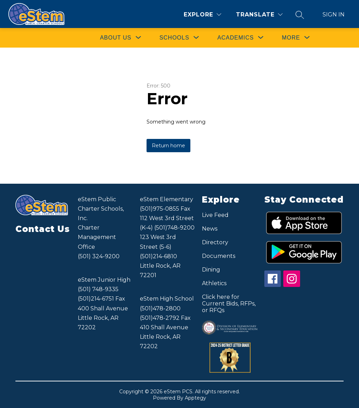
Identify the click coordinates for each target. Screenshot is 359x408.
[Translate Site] (259, 14)
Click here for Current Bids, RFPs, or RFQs (229, 304)
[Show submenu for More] (291, 38)
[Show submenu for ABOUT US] (115, 38)
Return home (168, 145)
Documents (218, 256)
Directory (215, 242)
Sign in (334, 14)
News (209, 228)
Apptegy (195, 398)
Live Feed (215, 215)
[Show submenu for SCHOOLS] (174, 38)
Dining (211, 269)
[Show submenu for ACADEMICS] (235, 38)
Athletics (214, 283)
